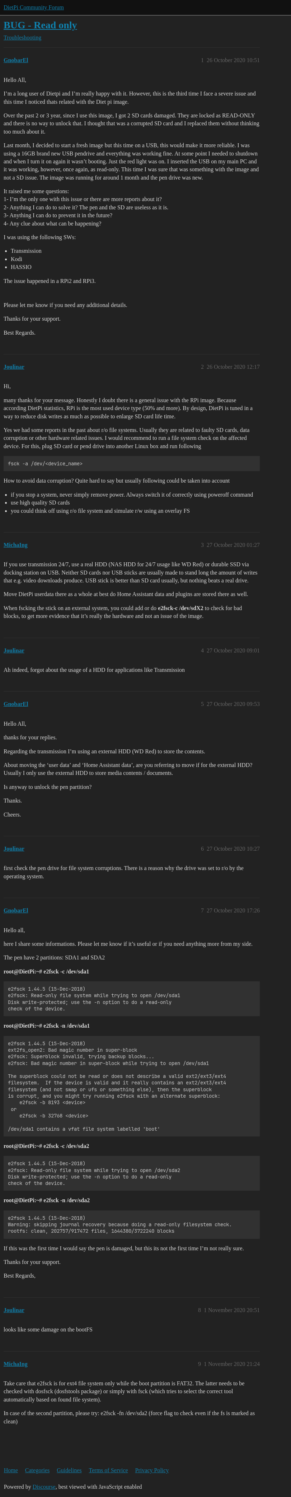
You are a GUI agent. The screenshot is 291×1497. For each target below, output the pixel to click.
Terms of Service (108, 1470)
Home (11, 1470)
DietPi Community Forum (34, 7)
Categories (37, 1470)
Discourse (44, 1487)
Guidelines (69, 1470)
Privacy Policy (152, 1470)
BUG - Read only (40, 25)
